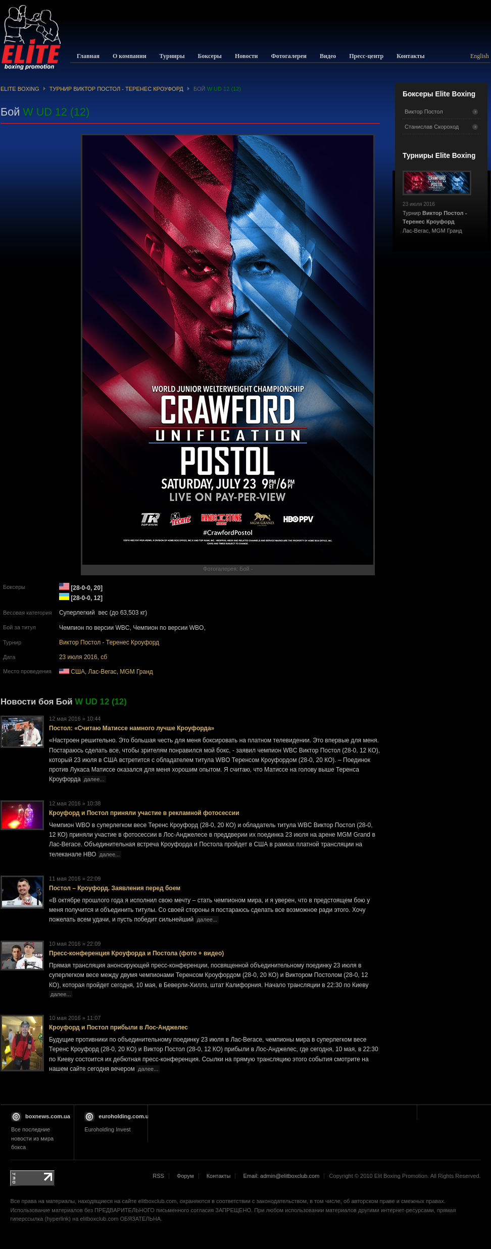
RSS (158, 1176)
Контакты (219, 1176)
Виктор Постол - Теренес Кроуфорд (109, 642)
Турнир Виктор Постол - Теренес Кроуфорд (116, 89)
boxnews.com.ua (47, 1116)
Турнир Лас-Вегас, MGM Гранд (437, 214)
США (78, 671)
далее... (94, 779)
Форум (185, 1176)
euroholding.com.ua (125, 1116)
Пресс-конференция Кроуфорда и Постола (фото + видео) (136, 953)
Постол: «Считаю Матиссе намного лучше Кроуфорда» (131, 728)
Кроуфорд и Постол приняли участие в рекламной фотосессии (144, 813)
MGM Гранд (136, 671)
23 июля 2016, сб (83, 657)
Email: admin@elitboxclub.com (281, 1176)
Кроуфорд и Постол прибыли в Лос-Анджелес (118, 1027)
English (479, 56)
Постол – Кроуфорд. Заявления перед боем (114, 888)
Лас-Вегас (102, 671)
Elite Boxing (20, 89)
